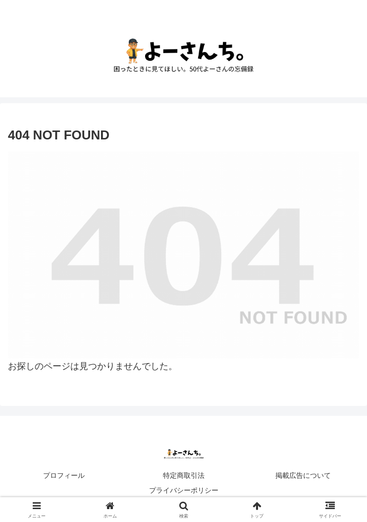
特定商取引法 (184, 475)
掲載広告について (303, 475)
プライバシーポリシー (183, 490)
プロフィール (64, 475)
